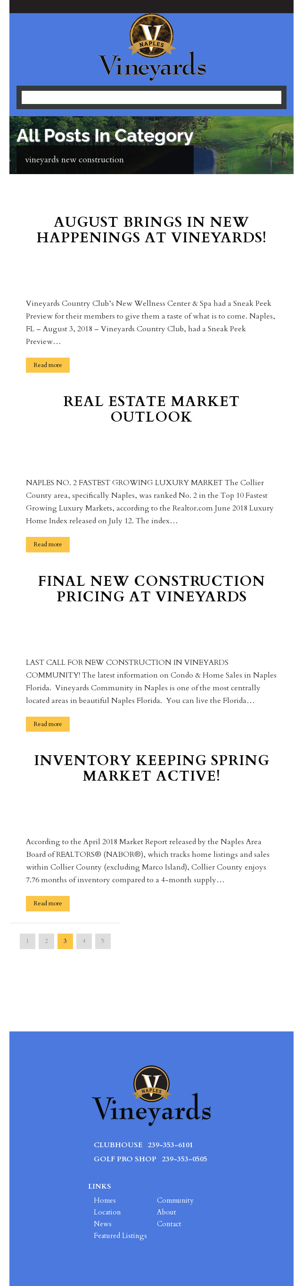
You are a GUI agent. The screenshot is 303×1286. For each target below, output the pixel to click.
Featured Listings (120, 1235)
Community (175, 1200)
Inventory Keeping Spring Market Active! (152, 769)
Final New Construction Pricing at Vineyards (151, 590)
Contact (169, 1224)
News (103, 1224)
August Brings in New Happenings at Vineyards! (151, 231)
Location (107, 1212)
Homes (105, 1200)
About (166, 1212)
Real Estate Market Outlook (151, 410)
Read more (47, 365)
